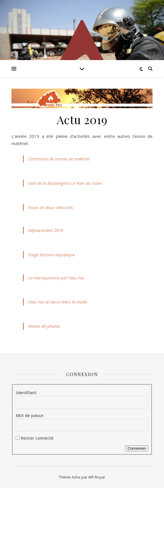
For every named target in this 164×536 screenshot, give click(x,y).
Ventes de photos (44, 326)
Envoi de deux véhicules (50, 207)
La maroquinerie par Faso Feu (56, 278)
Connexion (137, 448)
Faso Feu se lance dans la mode (57, 302)
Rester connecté (37, 438)
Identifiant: (26, 392)
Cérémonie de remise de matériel (59, 159)
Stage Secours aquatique (51, 254)
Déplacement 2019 (45, 230)
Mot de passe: (30, 415)
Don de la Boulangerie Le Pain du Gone (65, 183)
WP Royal (96, 477)
